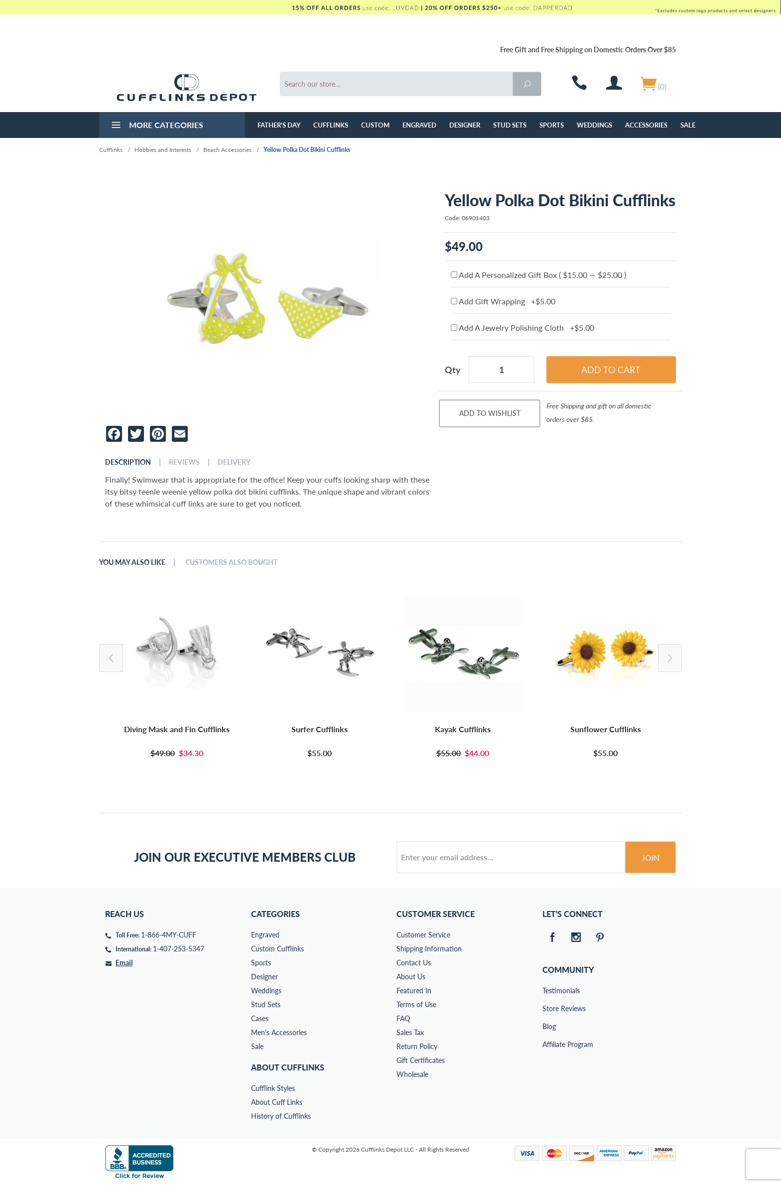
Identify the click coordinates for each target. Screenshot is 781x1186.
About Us (410, 976)
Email (124, 962)
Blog (549, 1026)
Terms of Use (416, 1004)
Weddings (594, 125)
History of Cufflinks (281, 1116)
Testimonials (549, 990)
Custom (375, 125)
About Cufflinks (287, 1067)
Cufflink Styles (273, 1088)
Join (650, 857)
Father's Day (279, 125)
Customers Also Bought (231, 562)
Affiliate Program (549, 1044)
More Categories (156, 126)
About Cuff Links (276, 1102)
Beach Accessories (227, 149)
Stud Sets (509, 125)
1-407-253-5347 (178, 948)
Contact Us (413, 962)
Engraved (419, 125)
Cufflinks (330, 125)
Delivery (234, 462)
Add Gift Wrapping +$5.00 (503, 301)
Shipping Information (429, 948)
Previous (111, 658)
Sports (551, 125)
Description (128, 462)
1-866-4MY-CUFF (168, 934)
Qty (453, 369)
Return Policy (416, 1046)
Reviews (184, 462)
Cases (259, 1018)
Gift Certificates (420, 1060)
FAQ (403, 1018)
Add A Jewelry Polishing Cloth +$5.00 (522, 327)
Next (670, 658)
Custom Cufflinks (277, 948)
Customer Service (423, 934)
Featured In (413, 990)
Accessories (646, 125)
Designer (464, 125)
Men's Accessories (279, 1032)
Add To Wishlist (490, 413)
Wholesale (412, 1074)
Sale (687, 125)
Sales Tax (410, 1032)
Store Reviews (549, 1008)
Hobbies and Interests (162, 149)
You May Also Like (132, 562)
